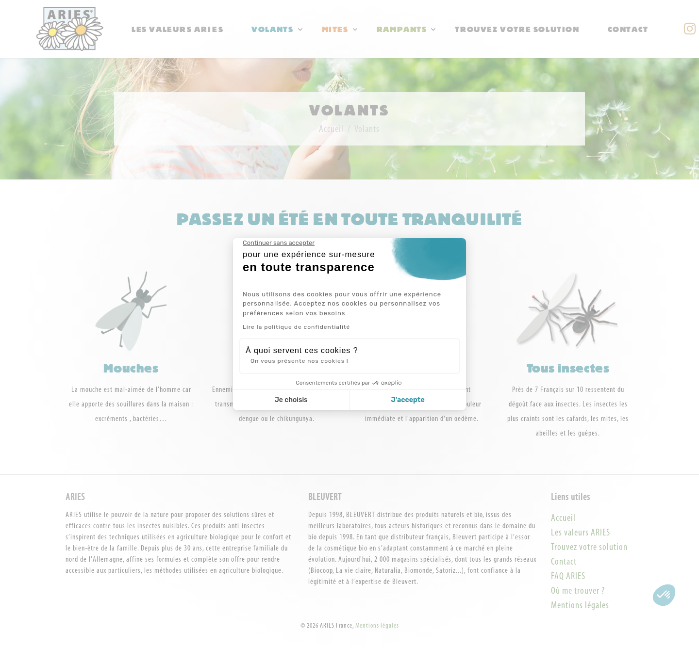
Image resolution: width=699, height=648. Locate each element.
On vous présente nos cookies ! (299, 360)
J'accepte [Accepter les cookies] (408, 400)
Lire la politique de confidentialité (296, 327)
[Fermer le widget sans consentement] (278, 243)
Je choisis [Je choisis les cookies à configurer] (291, 400)
